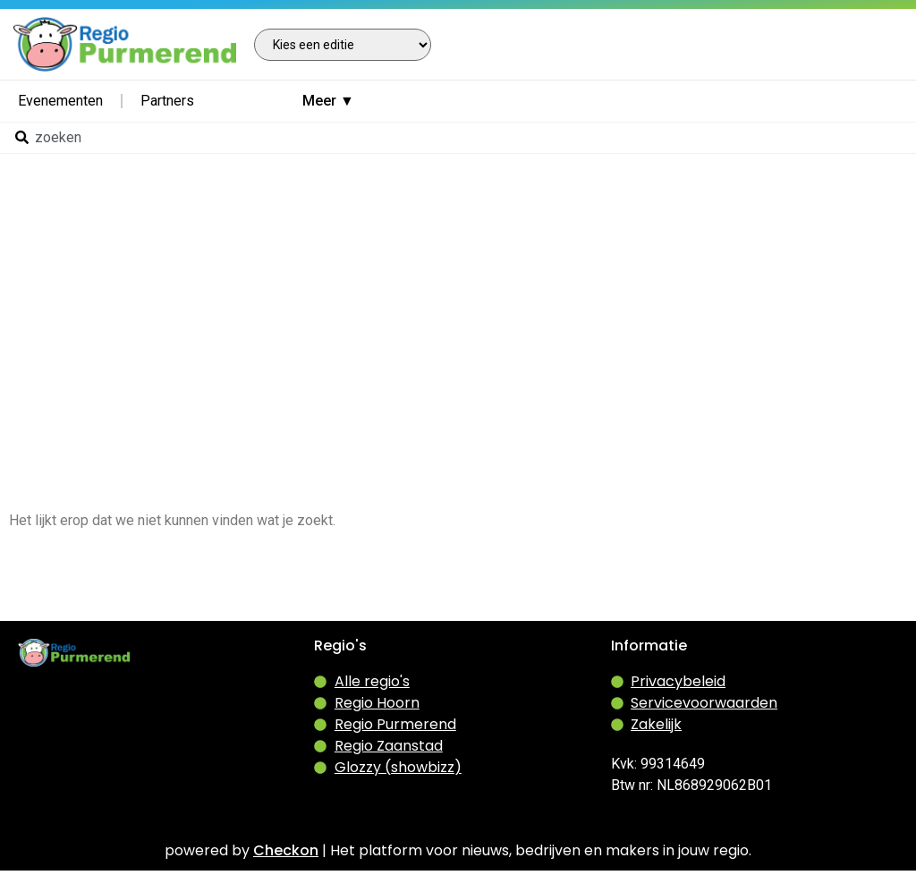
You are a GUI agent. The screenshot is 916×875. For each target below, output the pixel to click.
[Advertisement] (458, 286)
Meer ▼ (328, 100)
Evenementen (60, 100)
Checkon (285, 850)
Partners (167, 100)
